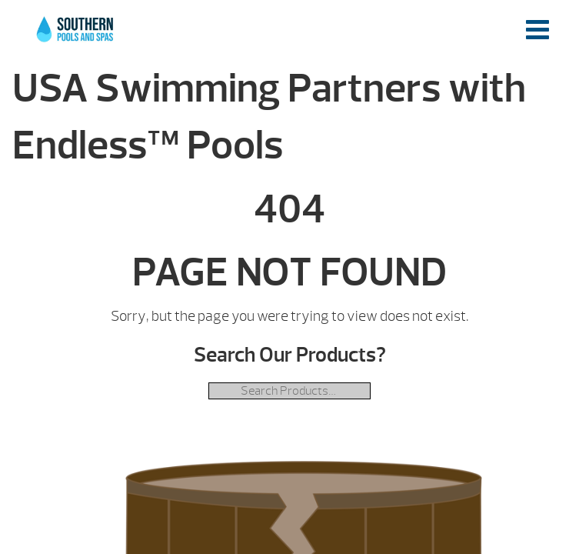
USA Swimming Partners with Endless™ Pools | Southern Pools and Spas (76, 37)
